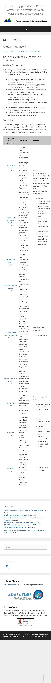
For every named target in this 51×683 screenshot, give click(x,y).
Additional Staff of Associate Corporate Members (10, 335)
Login (5, 51)
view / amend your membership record (25, 51)
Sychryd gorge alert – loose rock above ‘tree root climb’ (23, 510)
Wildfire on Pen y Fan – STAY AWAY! (16, 515)
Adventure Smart (12, 585)
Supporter (10, 433)
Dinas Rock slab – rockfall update (15, 528)
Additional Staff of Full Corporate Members (10, 220)
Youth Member (10, 403)
